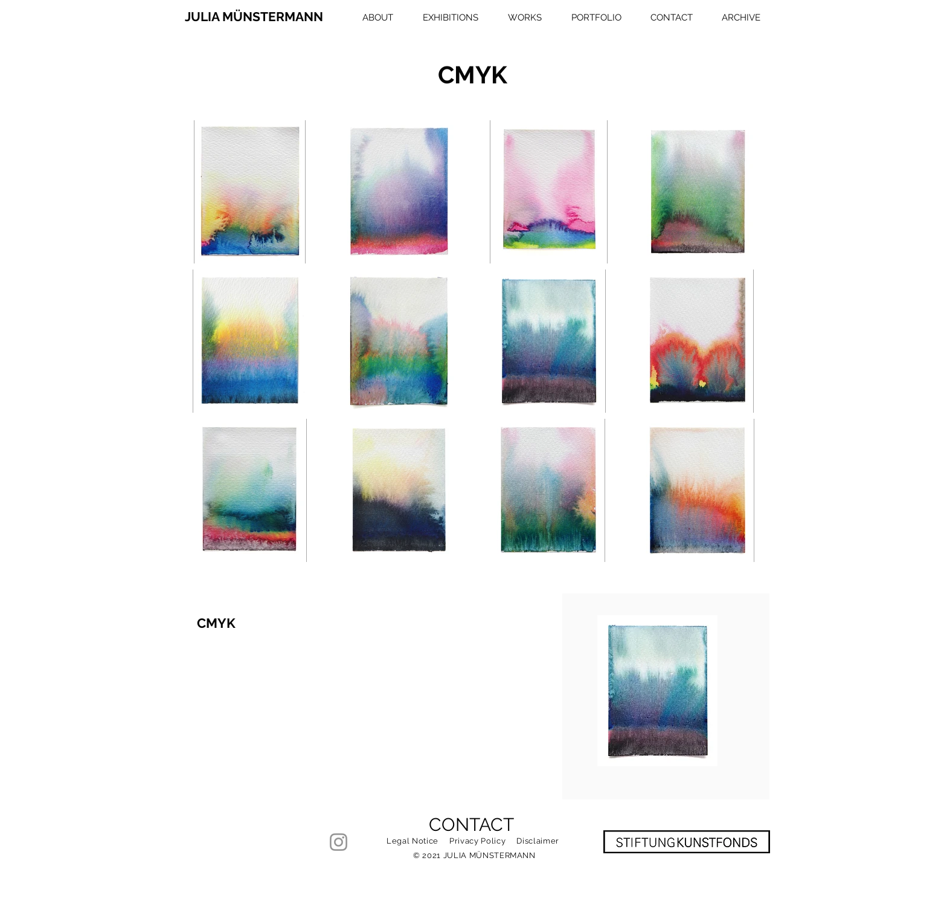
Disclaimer (537, 840)
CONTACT (471, 824)
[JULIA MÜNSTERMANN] (255, 17)
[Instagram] (338, 842)
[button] (519, 17)
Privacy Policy (477, 840)
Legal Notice (412, 840)
